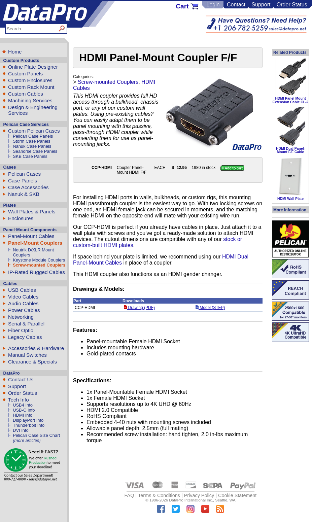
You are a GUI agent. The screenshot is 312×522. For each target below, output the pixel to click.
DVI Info (21, 430)
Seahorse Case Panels (35, 151)
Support (260, 4)
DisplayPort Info (28, 420)
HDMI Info (22, 415)
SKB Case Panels (30, 156)
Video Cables (23, 297)
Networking (21, 317)
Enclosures (20, 218)
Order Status (292, 4)
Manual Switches (27, 355)
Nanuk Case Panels (32, 146)
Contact (236, 4)
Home (15, 52)
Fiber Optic (20, 330)
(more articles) (26, 440)
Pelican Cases (24, 174)
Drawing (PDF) (139, 307)
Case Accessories (28, 187)
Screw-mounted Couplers (39, 265)
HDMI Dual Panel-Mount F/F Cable (290, 150)
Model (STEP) (210, 307)
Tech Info (18, 400)
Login (212, 4)
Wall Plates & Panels (31, 211)
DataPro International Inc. (191, 500)
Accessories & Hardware (36, 348)
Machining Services (30, 100)
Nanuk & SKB (23, 194)
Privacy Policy (199, 495)
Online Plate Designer (33, 67)
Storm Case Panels (31, 141)
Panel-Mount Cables (31, 236)
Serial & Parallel (26, 323)
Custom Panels (25, 73)
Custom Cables (25, 94)
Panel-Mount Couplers (35, 243)
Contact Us (20, 379)
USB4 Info (23, 405)
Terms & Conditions (159, 495)
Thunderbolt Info (28, 425)
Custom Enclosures (30, 80)
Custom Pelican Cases (34, 131)
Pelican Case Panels (33, 136)
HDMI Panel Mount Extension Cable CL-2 (291, 100)
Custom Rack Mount (31, 87)
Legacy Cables (25, 337)
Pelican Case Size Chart (36, 435)
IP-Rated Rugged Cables (36, 272)
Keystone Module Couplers (39, 260)
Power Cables (24, 310)
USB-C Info (24, 410)
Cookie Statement (237, 495)
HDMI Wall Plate (290, 199)
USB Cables (22, 290)
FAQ (129, 495)
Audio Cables (23, 303)
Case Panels (22, 180)
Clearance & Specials (32, 361)
